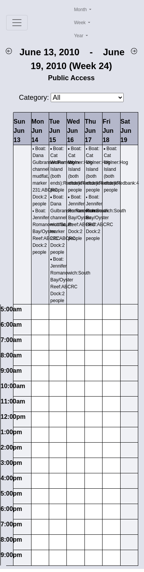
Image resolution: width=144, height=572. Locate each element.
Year (79, 35)
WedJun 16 (73, 130)
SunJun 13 (19, 130)
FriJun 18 (108, 130)
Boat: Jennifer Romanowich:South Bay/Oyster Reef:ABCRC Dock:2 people (70, 279)
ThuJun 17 (90, 130)
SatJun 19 (126, 130)
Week (80, 22)
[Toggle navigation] (17, 22)
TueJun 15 (54, 130)
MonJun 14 (37, 130)
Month (81, 9)
